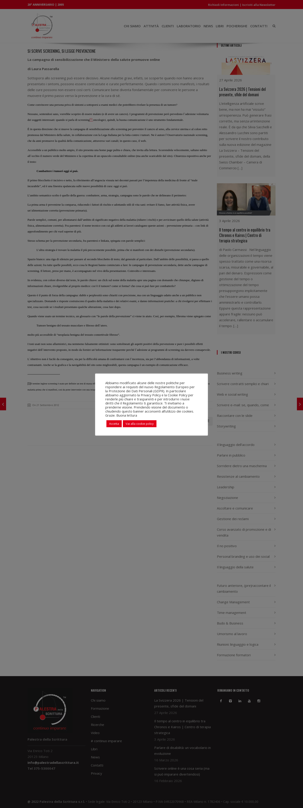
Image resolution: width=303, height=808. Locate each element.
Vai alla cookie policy (140, 424)
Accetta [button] (114, 424)
